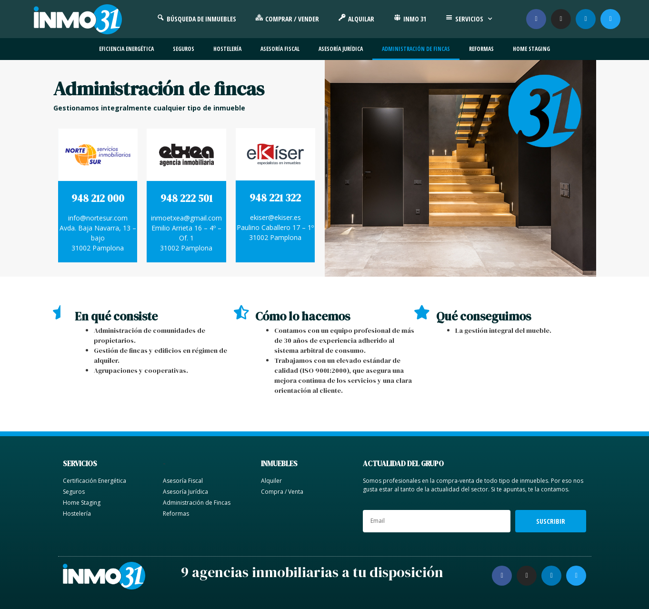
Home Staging (531, 49)
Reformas (481, 49)
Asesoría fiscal (280, 49)
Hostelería (227, 49)
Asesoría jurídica (341, 49)
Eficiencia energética (126, 49)
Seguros (183, 49)
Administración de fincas (416, 49)
